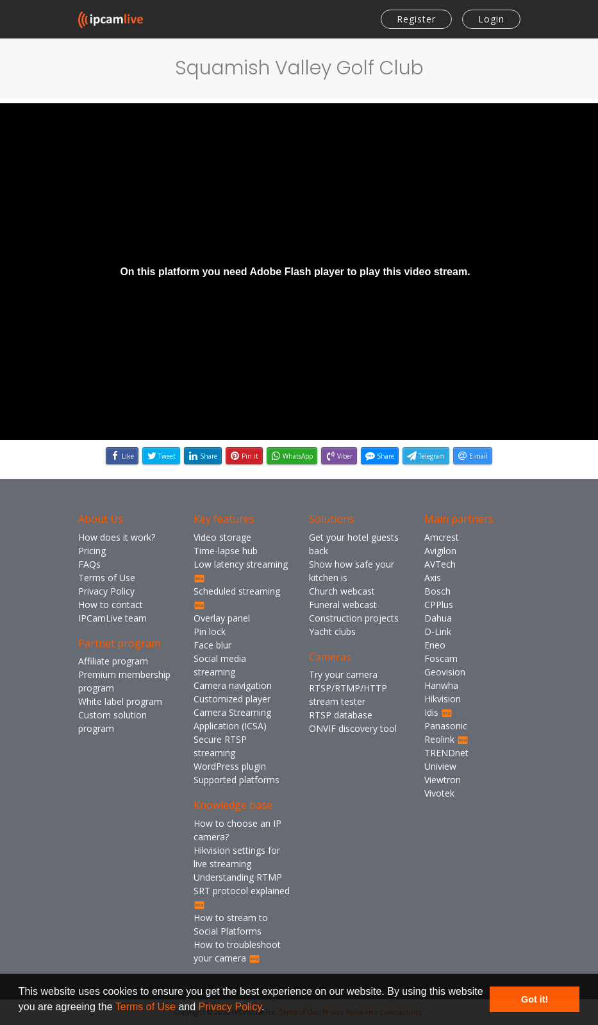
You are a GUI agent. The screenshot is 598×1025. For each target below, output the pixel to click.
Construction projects (354, 618)
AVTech (440, 564)
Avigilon (440, 551)
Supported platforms (236, 780)
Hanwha (441, 685)
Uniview (440, 766)
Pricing (92, 551)
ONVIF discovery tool (353, 728)
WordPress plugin (230, 766)
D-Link (437, 631)
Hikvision (442, 699)
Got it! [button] (534, 999)
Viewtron (442, 780)
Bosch (437, 591)
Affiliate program (113, 661)
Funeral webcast (343, 604)
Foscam (441, 658)
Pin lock (210, 631)
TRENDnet (446, 753)
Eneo (434, 645)
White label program (120, 701)
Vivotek (439, 793)
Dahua (438, 618)
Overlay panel (222, 618)
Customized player (232, 699)
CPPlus (438, 604)
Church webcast (342, 591)
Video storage (222, 537)
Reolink (446, 739)
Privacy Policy (230, 1006)
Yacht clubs (332, 631)
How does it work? (116, 537)
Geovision (444, 672)
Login (491, 19)
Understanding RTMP (238, 877)
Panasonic (445, 726)
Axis (432, 578)
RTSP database (340, 715)
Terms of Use (145, 1006)
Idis (438, 712)
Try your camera (343, 674)
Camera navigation (233, 685)
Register (416, 19)
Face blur (212, 645)
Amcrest (441, 537)
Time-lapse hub (226, 551)
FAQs (89, 564)
